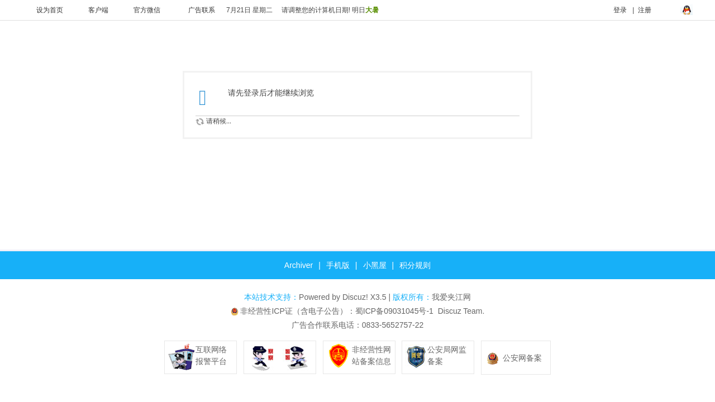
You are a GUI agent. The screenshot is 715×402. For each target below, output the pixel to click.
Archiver (298, 265)
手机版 (338, 265)
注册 (644, 10)
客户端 (91, 10)
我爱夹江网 (451, 297)
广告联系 (194, 10)
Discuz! (355, 297)
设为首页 (42, 10)
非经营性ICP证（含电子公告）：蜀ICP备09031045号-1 (336, 311)
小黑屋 (375, 265)
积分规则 (415, 265)
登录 (613, 10)
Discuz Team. (461, 311)
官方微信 (140, 10)
